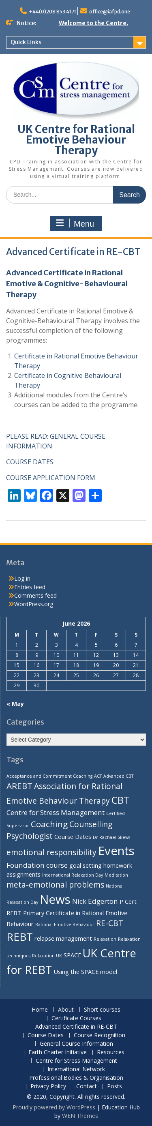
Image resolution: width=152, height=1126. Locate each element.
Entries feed (29, 587)
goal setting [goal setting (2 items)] (85, 865)
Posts (114, 1086)
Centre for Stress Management (76, 1061)
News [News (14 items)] (55, 899)
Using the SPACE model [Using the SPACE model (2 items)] (85, 972)
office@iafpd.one (109, 12)
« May (15, 704)
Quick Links (26, 42)
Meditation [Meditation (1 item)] (116, 875)
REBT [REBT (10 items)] (19, 936)
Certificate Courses (76, 1018)
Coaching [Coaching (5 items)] (49, 824)
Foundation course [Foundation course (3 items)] (37, 865)
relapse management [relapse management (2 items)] (63, 938)
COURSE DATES (30, 461)
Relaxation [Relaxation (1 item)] (105, 939)
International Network (76, 1069)
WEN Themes (80, 1116)
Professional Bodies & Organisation (76, 1078)
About (66, 1009)
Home (40, 1009)
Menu (75, 223)
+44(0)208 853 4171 (52, 12)
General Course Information (76, 1044)
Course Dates (46, 1035)
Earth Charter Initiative (57, 1052)
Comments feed (35, 595)
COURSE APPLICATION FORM (50, 477)
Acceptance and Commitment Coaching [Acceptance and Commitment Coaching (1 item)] (49, 776)
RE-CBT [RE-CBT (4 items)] (109, 923)
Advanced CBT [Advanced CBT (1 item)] (118, 776)
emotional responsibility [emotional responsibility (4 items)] (51, 852)
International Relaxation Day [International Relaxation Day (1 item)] (72, 875)
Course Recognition (99, 1035)
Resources (110, 1052)
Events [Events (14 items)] (116, 851)
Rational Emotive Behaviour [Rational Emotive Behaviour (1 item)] (64, 924)
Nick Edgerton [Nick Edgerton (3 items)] (95, 901)
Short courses (102, 1009)
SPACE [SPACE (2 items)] (72, 955)
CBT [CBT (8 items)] (120, 799)
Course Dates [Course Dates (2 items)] (72, 837)
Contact (86, 1086)
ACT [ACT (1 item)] (98, 776)
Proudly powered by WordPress (54, 1107)
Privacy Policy (48, 1086)
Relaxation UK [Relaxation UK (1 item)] (47, 956)
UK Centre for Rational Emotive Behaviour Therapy (76, 139)
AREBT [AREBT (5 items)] (19, 785)
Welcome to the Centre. (93, 23)
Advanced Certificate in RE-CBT (76, 1026)
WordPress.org (33, 604)
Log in (22, 578)
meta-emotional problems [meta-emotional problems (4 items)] (55, 884)
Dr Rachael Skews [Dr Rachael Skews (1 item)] (111, 837)
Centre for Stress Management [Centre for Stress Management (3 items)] (55, 812)
